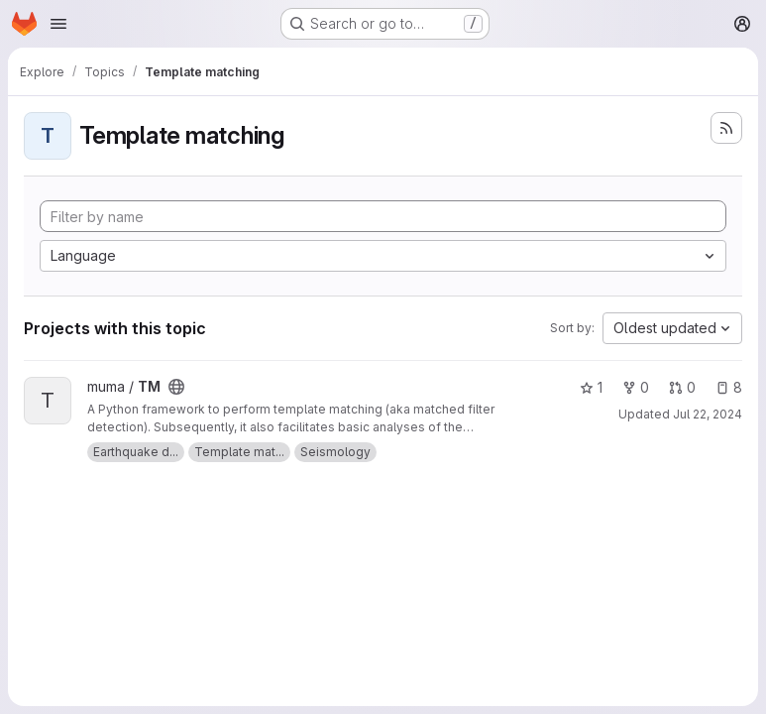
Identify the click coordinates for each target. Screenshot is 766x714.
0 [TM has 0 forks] (635, 387)
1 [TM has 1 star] (591, 387)
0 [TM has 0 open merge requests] (682, 387)
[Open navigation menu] (58, 24)
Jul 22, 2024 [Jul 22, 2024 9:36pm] (707, 414)
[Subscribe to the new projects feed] (726, 128)
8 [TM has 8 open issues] (728, 387)
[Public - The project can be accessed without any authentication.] (176, 387)
